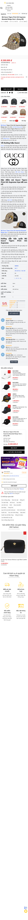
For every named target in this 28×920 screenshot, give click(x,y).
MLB (11, 505)
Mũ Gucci (3, 125)
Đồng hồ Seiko (19, 515)
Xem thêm (14, 361)
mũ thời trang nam (17, 127)
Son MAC (19, 502)
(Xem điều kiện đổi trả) (14, 475)
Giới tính (3, 283)
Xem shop (14, 485)
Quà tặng (3, 507)
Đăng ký (22, 488)
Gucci (3, 14)
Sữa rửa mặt (15, 500)
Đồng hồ (22, 500)
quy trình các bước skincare (8, 510)
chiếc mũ (9, 200)
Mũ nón (16, 21)
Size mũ (3, 296)
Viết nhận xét (14, 313)
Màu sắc (3, 286)
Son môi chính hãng (13, 512)
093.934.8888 (8, 7)
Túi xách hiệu (4, 502)
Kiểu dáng (4, 289)
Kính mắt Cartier (21, 510)
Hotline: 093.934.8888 (14, 452)
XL (20, 278)
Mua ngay (21, 89)
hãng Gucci (6, 138)
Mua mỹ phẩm (17, 505)
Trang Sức (10, 507)
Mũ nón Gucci (20, 172)
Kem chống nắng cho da (7, 520)
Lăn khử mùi (4, 505)
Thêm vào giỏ (7, 89)
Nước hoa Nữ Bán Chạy (7, 515)
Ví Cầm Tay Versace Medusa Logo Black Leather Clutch (14, 560)
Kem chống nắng (5, 500)
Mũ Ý (16, 268)
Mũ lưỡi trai (17, 270)
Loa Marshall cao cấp (6, 517)
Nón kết (23, 270)
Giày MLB (22, 512)
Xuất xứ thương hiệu (6, 293)
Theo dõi (24, 472)
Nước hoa (3, 512)
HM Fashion (7, 471)
